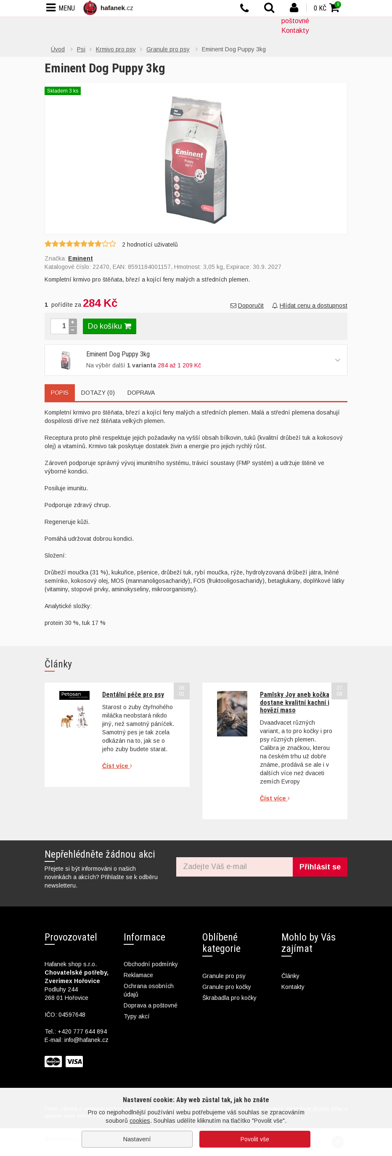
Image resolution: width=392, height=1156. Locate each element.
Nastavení (137, 1139)
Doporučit (247, 305)
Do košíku (109, 326)
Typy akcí (137, 1016)
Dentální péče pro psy (133, 695)
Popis (60, 392)
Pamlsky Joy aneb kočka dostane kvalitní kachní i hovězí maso (294, 702)
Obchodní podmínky (151, 964)
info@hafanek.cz (86, 1039)
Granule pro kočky (226, 986)
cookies (140, 1120)
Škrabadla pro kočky (229, 997)
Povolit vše (255, 1139)
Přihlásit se (320, 867)
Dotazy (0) (98, 392)
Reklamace (138, 975)
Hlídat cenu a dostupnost (309, 305)
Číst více (117, 766)
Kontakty (295, 30)
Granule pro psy (224, 976)
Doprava (141, 392)
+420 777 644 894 (82, 1031)
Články (290, 976)
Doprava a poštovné (150, 1005)
